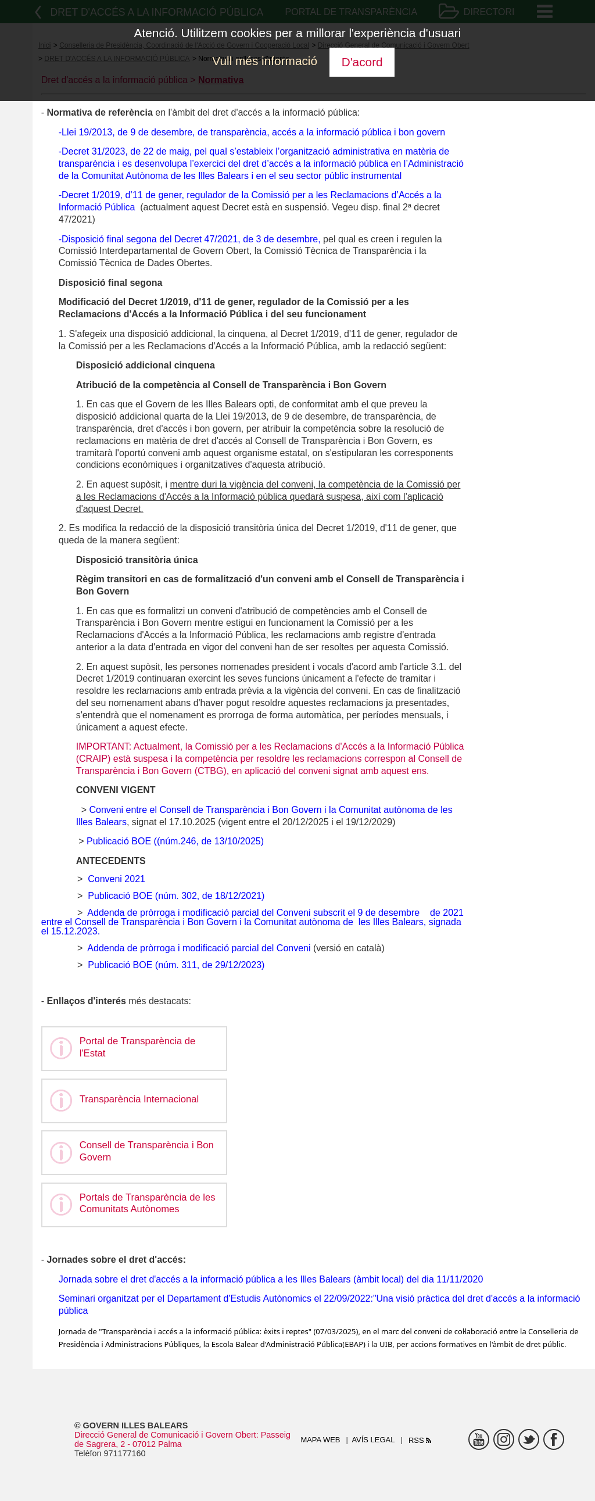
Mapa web (320, 1439)
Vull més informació (264, 60)
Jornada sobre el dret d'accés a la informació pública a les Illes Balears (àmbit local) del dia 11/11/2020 (271, 1279)
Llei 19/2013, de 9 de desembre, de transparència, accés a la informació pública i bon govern (253, 132)
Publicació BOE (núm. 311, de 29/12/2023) (176, 965)
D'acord (362, 62)
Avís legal (373, 1439)
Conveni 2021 (116, 879)
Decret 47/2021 (206, 239)
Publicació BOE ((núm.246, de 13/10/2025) (175, 841)
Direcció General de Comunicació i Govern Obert (165, 1434)
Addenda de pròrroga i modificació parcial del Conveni (198, 948)
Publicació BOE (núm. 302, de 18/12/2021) (176, 896)
